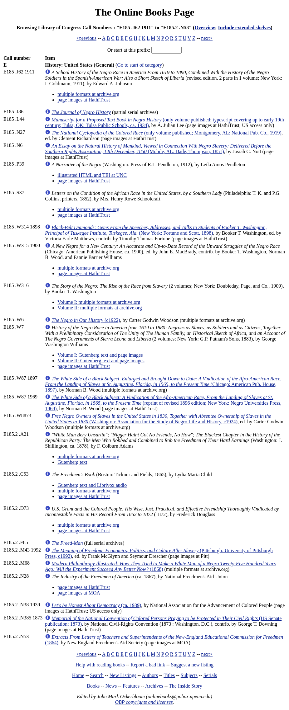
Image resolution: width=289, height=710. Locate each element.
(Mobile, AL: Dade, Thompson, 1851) (158, 148)
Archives (154, 686)
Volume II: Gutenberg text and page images (100, 360)
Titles (169, 675)
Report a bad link (147, 664)
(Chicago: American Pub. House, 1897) (163, 384)
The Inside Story (185, 686)
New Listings (123, 675)
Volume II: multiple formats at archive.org (99, 307)
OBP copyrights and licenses (144, 702)
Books (93, 686)
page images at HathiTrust (83, 99)
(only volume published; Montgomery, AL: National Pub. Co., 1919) (166, 132)
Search (97, 675)
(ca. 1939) (96, 605)
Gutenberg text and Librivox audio (92, 485)
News (111, 686)
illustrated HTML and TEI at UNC (92, 175)
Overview (204, 27)
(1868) (160, 566)
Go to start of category (139, 65)
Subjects (189, 675)
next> (207, 38)
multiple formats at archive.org (88, 94)
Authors (150, 675)
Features (131, 686)
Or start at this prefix (128, 50)
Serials (210, 675)
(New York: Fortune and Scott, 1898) (156, 230)
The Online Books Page (144, 12)
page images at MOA (78, 592)
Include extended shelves (244, 27)
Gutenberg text (72, 462)
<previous (86, 38)
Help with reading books (100, 664)
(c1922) (85, 320)
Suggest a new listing (192, 664)
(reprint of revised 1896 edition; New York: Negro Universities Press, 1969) (163, 403)
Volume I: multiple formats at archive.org (98, 302)
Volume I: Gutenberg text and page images (100, 355)
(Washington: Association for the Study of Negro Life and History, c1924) (158, 418)
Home (78, 675)
